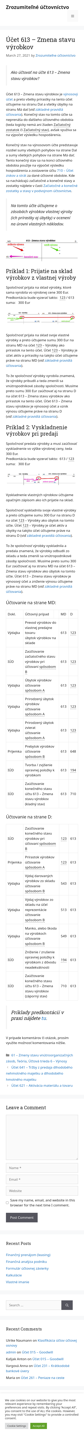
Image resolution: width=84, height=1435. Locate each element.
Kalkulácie (14, 1275)
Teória (22, 1061)
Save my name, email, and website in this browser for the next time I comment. (42, 1203)
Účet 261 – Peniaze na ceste (43, 1377)
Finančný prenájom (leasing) (28, 1254)
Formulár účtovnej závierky (27, 1268)
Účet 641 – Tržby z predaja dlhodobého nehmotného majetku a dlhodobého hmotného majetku (39, 1073)
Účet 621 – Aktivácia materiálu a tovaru (42, 1085)
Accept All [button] (38, 1426)
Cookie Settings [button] (16, 1426)
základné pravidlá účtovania (34, 416)
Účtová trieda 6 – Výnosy (47, 1061)
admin (11, 1352)
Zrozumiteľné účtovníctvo (37, 7)
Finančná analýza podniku (26, 1261)
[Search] (67, 1305)
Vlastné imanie (17, 1282)
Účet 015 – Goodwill (37, 1352)
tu (43, 1018)
